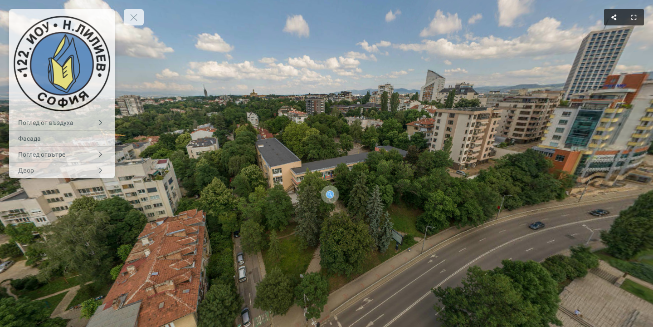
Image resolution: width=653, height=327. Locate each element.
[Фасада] (62, 138)
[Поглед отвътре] (62, 154)
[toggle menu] (134, 17)
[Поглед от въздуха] (62, 122)
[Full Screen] (634, 17)
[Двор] (62, 170)
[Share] (614, 17)
